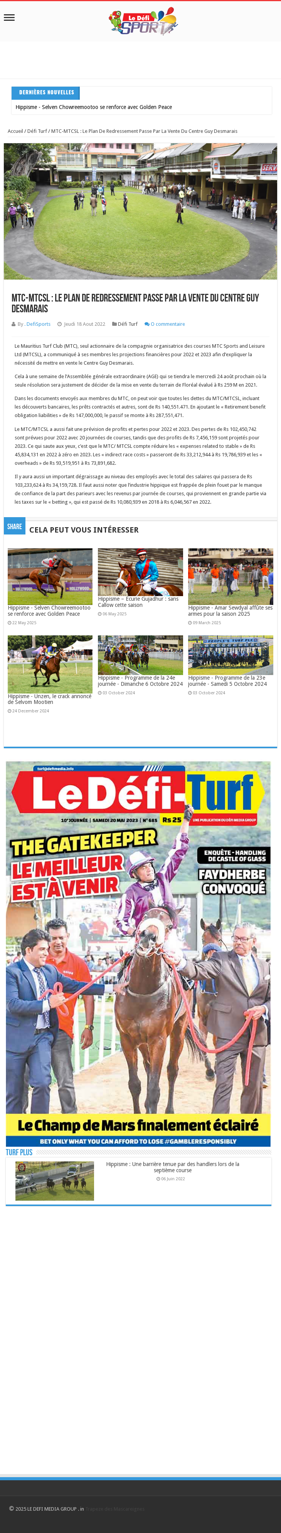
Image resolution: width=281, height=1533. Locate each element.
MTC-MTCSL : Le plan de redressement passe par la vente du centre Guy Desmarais (144, 131)
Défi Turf (37, 131)
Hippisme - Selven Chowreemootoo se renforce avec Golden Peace (93, 107)
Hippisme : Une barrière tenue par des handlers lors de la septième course (172, 1167)
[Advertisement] (140, 59)
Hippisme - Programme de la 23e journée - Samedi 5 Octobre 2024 (227, 681)
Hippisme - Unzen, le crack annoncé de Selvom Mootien (49, 699)
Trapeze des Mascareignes (115, 1509)
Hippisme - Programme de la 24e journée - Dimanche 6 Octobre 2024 (140, 681)
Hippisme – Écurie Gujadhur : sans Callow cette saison (138, 602)
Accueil (15, 131)
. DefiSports (37, 324)
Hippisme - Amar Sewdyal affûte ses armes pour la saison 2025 (230, 611)
